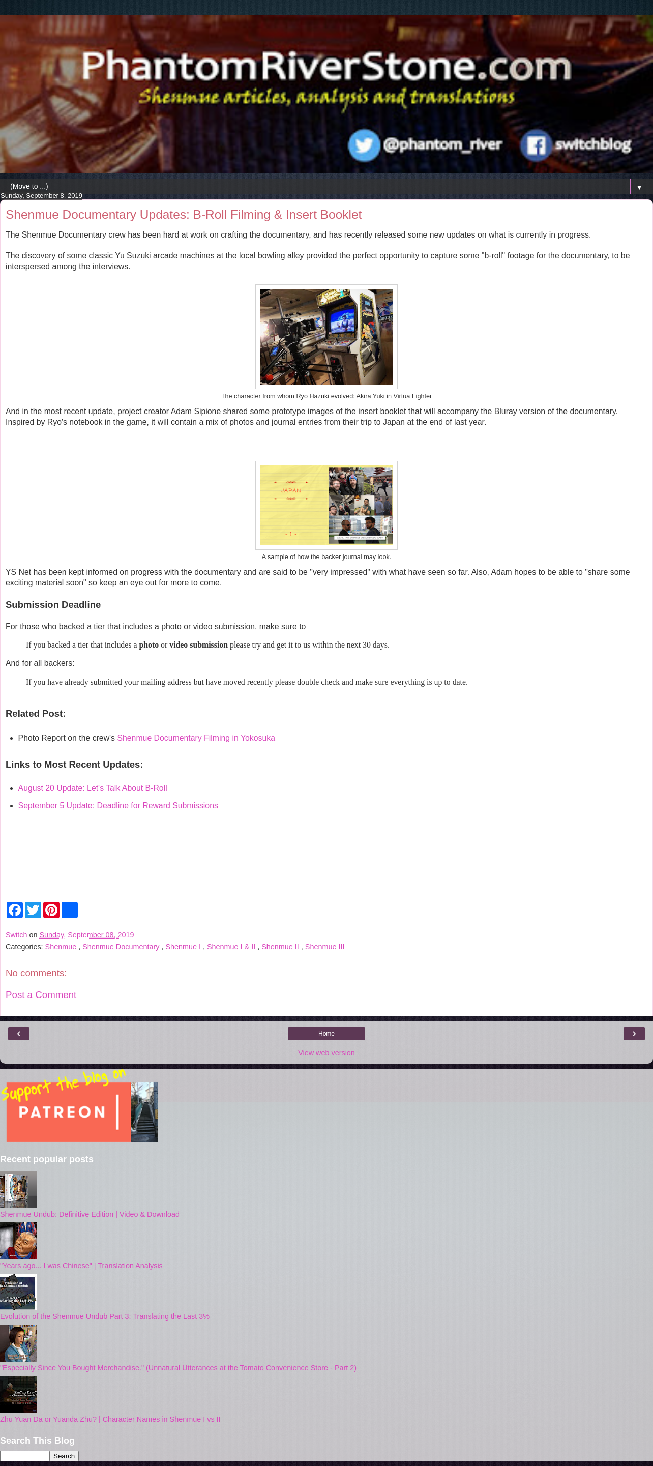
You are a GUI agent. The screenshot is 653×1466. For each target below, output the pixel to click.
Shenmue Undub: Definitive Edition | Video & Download (90, 1214)
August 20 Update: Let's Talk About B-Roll (92, 788)
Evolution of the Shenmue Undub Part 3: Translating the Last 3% (105, 1316)
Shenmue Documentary (121, 947)
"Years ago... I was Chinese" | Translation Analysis (81, 1266)
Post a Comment (41, 994)
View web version (326, 1053)
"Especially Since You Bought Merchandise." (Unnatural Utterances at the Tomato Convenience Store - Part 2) (178, 1368)
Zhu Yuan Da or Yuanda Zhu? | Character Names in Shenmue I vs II (110, 1419)
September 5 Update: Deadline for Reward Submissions (118, 805)
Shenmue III (325, 947)
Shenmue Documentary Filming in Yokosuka (196, 738)
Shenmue (62, 947)
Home (326, 1033)
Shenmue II (281, 947)
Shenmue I (184, 947)
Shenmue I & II (232, 947)
